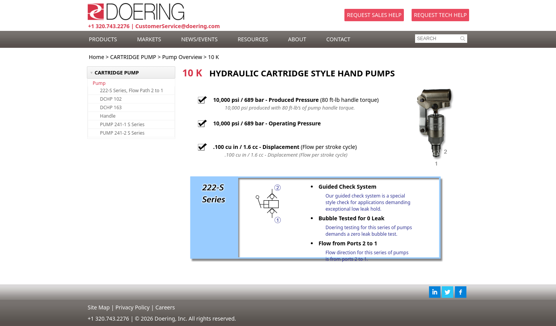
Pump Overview (182, 57)
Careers (165, 307)
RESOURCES (253, 39)
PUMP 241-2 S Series (122, 133)
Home (96, 57)
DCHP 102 (111, 99)
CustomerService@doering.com (178, 26)
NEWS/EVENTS (199, 39)
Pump (99, 83)
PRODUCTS (103, 39)
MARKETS (149, 39)
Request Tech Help (440, 15)
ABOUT (297, 39)
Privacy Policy (132, 307)
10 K (213, 57)
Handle (107, 116)
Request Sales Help (374, 15)
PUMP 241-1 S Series (122, 124)
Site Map (99, 307)
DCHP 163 (111, 107)
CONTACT (338, 39)
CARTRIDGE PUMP (133, 57)
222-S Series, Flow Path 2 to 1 (131, 90)
